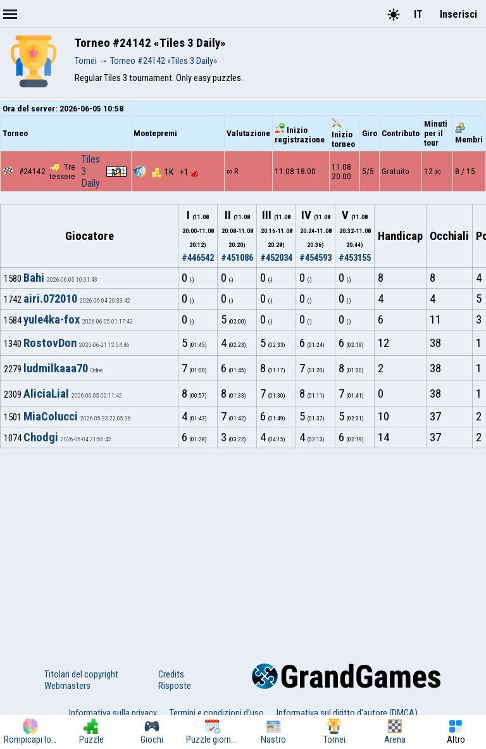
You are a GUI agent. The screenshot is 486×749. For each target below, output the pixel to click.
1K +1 (175, 172)
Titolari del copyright (81, 674)
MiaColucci (50, 417)
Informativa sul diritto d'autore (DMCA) (347, 713)
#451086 (237, 257)
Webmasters (67, 685)
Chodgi (40, 437)
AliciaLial (46, 394)
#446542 (198, 257)
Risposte (174, 685)
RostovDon (50, 343)
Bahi (33, 278)
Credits (171, 674)
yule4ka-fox (51, 320)
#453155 (355, 257)
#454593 (315, 257)
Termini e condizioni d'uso (217, 713)
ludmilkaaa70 (55, 368)
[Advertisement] (243, 543)
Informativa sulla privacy (113, 713)
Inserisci (458, 14)
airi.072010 (50, 299)
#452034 (276, 257)
